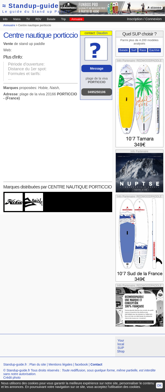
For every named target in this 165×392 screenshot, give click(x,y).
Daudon (102, 33)
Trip (63, 19)
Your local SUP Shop (121, 346)
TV (28, 19)
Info (5, 19)
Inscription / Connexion (144, 19)
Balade (51, 19)
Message (96, 68)
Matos (17, 19)
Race (143, 50)
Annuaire (76, 19)
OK (159, 385)
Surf (133, 50)
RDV (38, 19)
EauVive (154, 50)
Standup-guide (34, 5)
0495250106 (97, 92)
